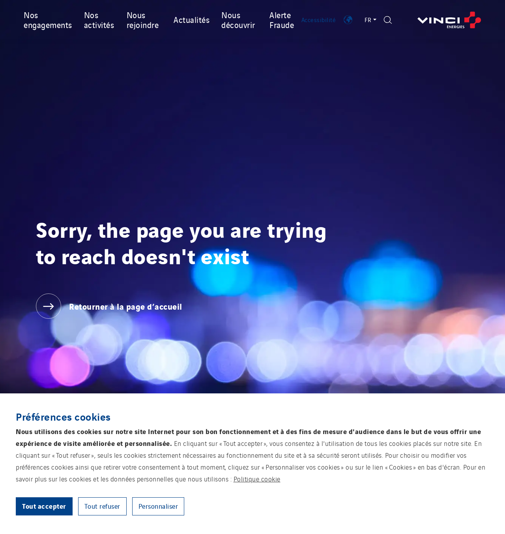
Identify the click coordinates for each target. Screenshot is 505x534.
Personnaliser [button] (158, 506)
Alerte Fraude (281, 19)
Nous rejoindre (143, 19)
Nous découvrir (238, 19)
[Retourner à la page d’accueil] (449, 19)
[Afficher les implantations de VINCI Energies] (348, 20)
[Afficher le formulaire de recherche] (388, 20)
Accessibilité (318, 19)
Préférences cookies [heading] (63, 416)
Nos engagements (48, 19)
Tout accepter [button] (44, 506)
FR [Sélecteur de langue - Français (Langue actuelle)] (370, 19)
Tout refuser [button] (102, 506)
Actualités (191, 19)
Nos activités (99, 19)
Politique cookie (257, 478)
